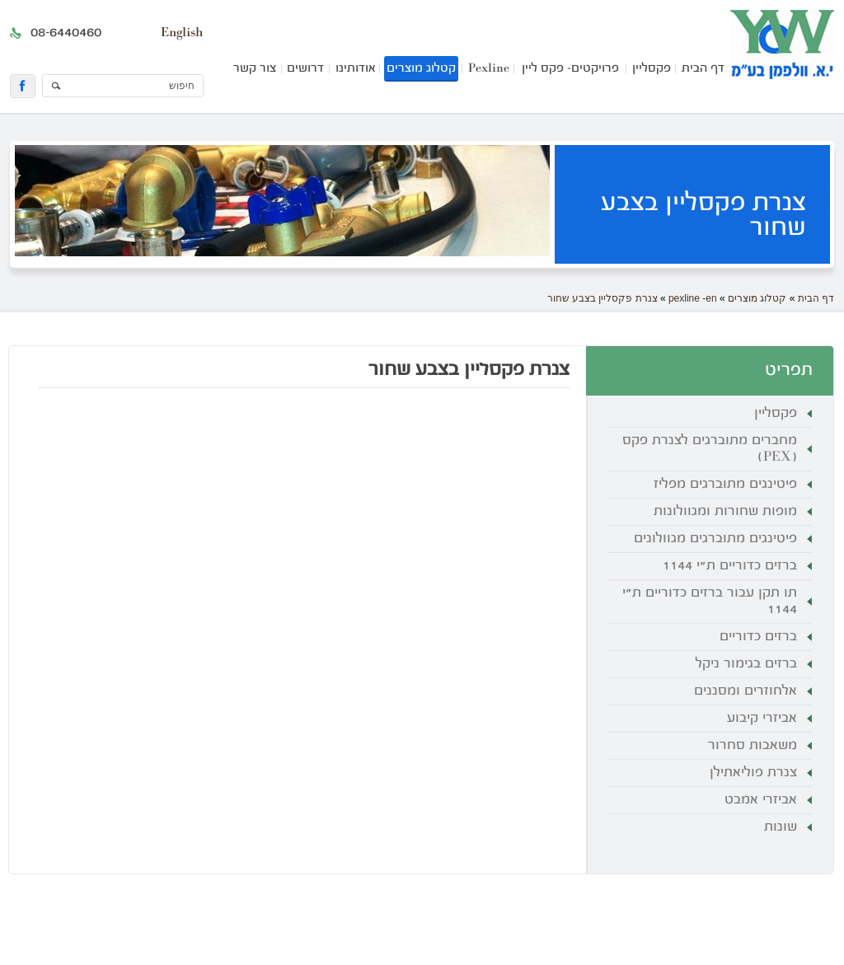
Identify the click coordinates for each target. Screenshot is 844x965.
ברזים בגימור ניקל (746, 664)
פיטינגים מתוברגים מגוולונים (715, 539)
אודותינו (355, 69)
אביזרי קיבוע (762, 718)
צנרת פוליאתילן (753, 773)
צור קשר (254, 69)
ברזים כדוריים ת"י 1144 (730, 566)
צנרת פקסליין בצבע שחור (602, 298)
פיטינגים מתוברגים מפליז (725, 484)
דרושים (305, 69)
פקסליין (651, 69)
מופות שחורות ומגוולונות (725, 512)
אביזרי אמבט (760, 800)
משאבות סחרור (752, 746)
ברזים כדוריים (758, 637)
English (182, 33)
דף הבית (703, 69)
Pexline (488, 69)
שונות (780, 827)
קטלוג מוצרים (421, 69)
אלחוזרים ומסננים (745, 691)
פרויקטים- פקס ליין (570, 69)
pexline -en (692, 298)
